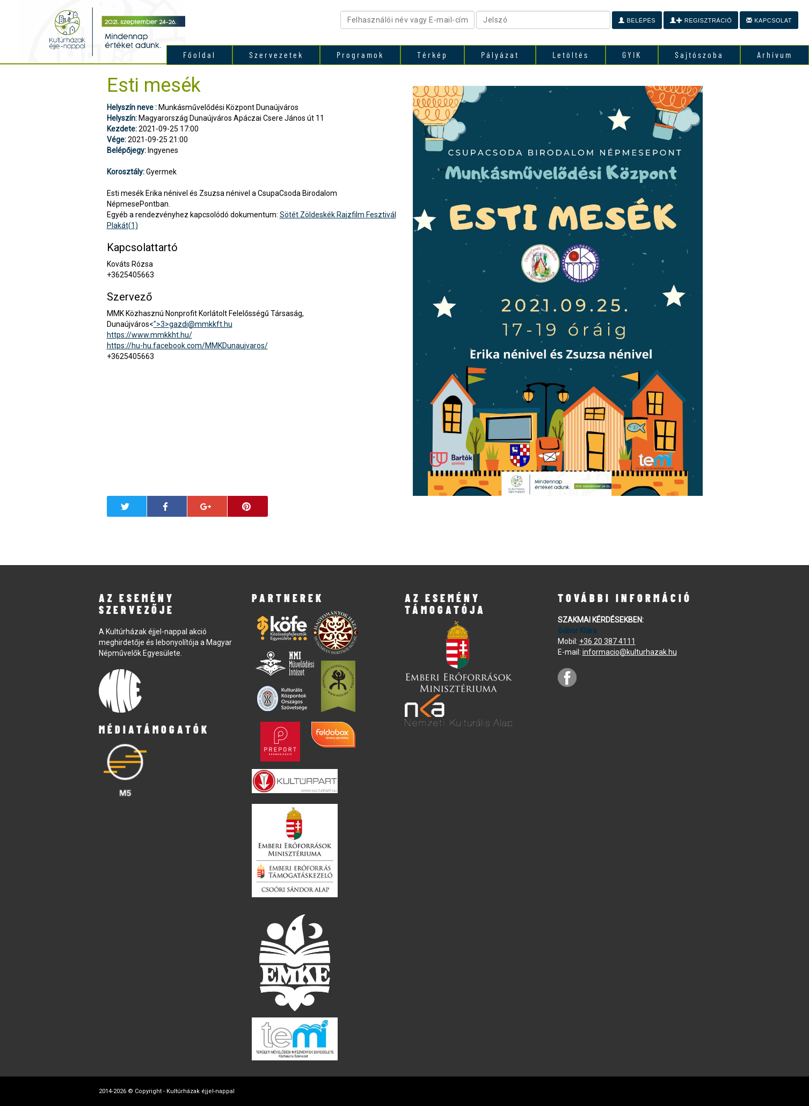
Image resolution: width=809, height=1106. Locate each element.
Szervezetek (276, 54)
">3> (193, 324)
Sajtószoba (699, 54)
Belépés (636, 20)
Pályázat (500, 54)
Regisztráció (701, 20)
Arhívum (774, 54)
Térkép (432, 54)
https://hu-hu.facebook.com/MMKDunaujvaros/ (187, 345)
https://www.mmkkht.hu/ (149, 335)
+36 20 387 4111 (607, 641)
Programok (360, 54)
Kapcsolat (769, 20)
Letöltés (570, 54)
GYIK (632, 54)
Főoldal (199, 54)
